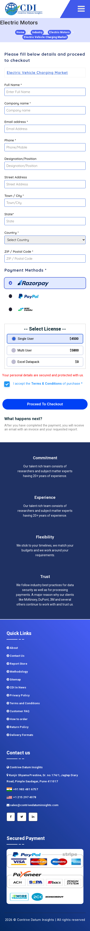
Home (20, 32)
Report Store (17, 663)
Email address (16, 122)
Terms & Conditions (46, 384)
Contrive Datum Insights (25, 767)
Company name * (17, 103)
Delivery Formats (20, 735)
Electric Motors (59, 32)
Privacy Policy (18, 695)
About (12, 647)
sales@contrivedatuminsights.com (32, 805)
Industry (37, 32)
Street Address (15, 177)
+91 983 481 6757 (22, 789)
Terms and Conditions (23, 703)
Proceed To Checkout (45, 404)
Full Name (13, 85)
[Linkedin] (33, 816)
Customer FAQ (18, 711)
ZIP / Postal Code (18, 251)
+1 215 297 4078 (21, 797)
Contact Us (15, 655)
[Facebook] (11, 816)
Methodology (17, 671)
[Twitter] (21, 816)
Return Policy (18, 727)
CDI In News (16, 687)
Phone (10, 140)
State (9, 214)
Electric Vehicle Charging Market (45, 37)
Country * (11, 232)
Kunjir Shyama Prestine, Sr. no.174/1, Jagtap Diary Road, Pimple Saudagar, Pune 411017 (42, 778)
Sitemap (14, 679)
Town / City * (14, 196)
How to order (17, 719)
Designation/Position (20, 159)
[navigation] (83, 9)
